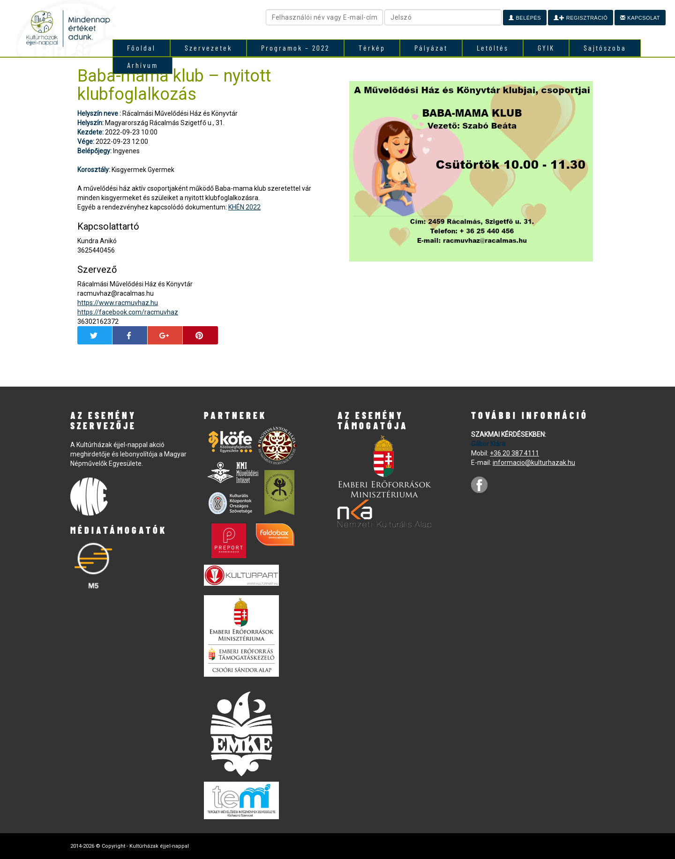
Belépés (525, 18)
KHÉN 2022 (244, 207)
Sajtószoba (605, 47)
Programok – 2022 (295, 47)
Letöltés (493, 47)
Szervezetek (208, 47)
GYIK (546, 47)
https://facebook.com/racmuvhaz (127, 312)
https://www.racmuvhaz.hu (117, 302)
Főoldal (141, 47)
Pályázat (431, 47)
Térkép (372, 47)
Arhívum (142, 64)
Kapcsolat (640, 18)
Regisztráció (581, 18)
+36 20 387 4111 (514, 453)
